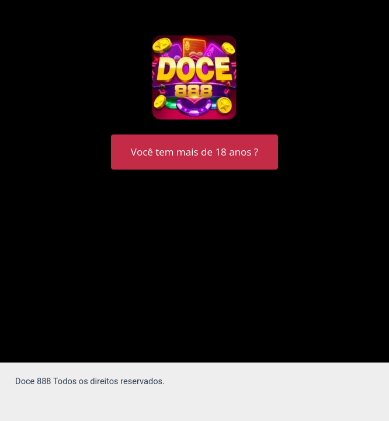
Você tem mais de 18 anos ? (194, 151)
